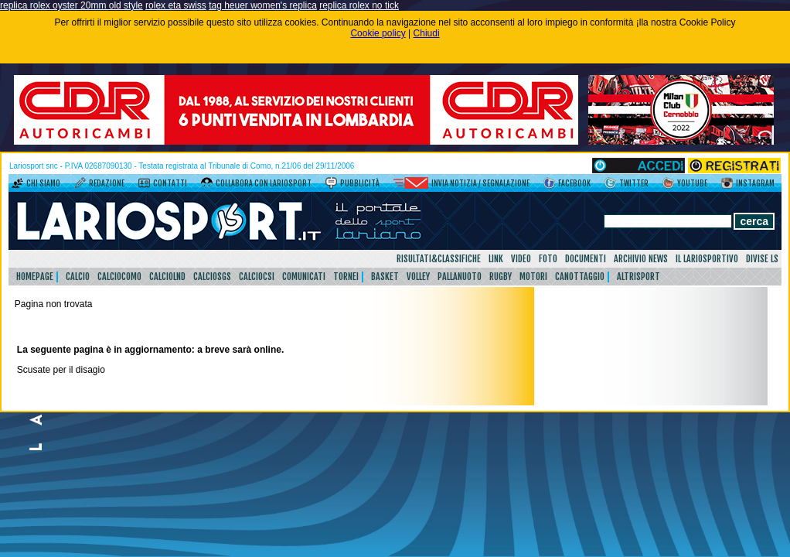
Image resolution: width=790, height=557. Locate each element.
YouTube (692, 183)
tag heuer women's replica (263, 5)
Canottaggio (579, 276)
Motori (533, 276)
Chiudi (427, 33)
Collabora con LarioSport (264, 183)
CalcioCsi (256, 276)
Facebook (574, 183)
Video (521, 259)
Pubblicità (360, 183)
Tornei (346, 276)
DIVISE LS (762, 259)
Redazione (106, 183)
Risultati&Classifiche (439, 259)
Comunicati (303, 276)
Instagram (755, 183)
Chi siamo (43, 183)
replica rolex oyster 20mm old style (71, 5)
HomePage (34, 276)
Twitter (634, 183)
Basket (385, 276)
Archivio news (641, 259)
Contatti (170, 183)
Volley (418, 276)
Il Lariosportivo (707, 259)
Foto (548, 259)
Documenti (585, 259)
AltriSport (638, 276)
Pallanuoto (460, 276)
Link (496, 259)
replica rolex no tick (359, 5)
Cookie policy (377, 33)
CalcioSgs (212, 276)
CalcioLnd (167, 276)
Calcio (78, 276)
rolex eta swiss (175, 5)
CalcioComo (119, 276)
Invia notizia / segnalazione (480, 183)
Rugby (500, 276)
